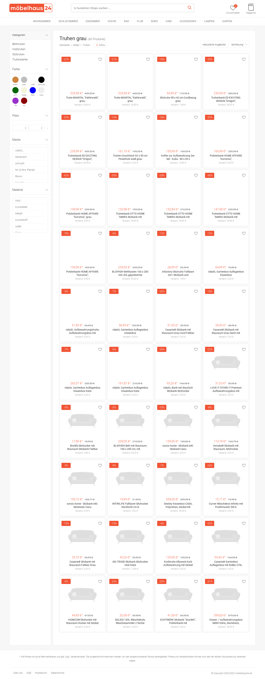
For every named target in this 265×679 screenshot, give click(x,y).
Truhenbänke (20, 59)
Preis (30, 116)
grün (15, 95)
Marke (30, 140)
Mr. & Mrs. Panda (25, 169)
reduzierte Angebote (214, 44)
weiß (33, 84)
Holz (17, 200)
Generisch (21, 156)
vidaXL (19, 150)
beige (24, 95)
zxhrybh (19, 163)
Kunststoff (21, 219)
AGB (28, 672)
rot (24, 105)
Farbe (30, 69)
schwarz (41, 84)
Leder (18, 226)
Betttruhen (18, 44)
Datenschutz (57, 672)
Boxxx (18, 176)
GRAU (100, 45)
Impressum (41, 672)
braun (15, 84)
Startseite (64, 45)
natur (41, 95)
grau (24, 84)
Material (30, 190)
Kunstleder (21, 207)
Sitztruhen (18, 54)
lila (16, 105)
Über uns (18, 672)
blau (33, 95)
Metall (18, 213)
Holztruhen (18, 49)
